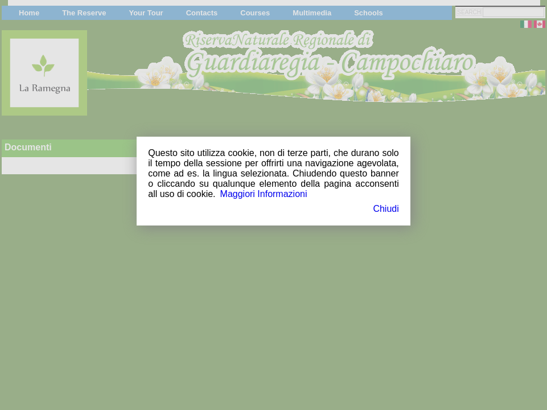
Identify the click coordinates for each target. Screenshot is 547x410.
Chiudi (385, 209)
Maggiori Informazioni (263, 194)
